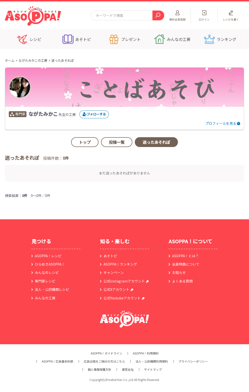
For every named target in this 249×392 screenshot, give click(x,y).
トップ (85, 142)
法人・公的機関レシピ (52, 289)
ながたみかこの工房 (33, 60)
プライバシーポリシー (193, 361)
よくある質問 (182, 281)
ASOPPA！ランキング (120, 264)
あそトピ (110, 255)
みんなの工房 (45, 297)
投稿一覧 (116, 142)
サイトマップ (153, 369)
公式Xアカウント (116, 289)
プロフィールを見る (220, 123)
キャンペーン (113, 272)
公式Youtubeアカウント (122, 297)
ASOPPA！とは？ (185, 255)
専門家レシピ (45, 281)
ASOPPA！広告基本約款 (57, 361)
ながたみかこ (43, 113)
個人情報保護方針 (99, 369)
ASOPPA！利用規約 (146, 353)
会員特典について (185, 264)
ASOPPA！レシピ (48, 255)
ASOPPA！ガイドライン (106, 353)
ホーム (9, 60)
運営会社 (128, 369)
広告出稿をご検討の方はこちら (104, 361)
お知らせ (179, 272)
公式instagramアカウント (124, 281)
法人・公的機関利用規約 (152, 361)
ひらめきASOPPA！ (50, 264)
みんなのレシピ (47, 272)
